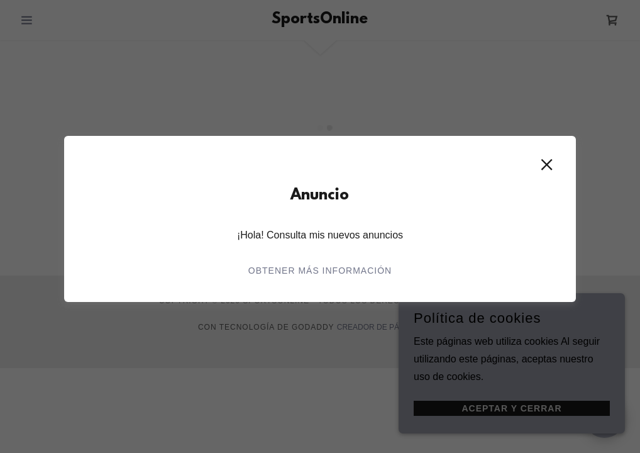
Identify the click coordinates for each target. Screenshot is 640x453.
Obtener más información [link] (320, 271)
